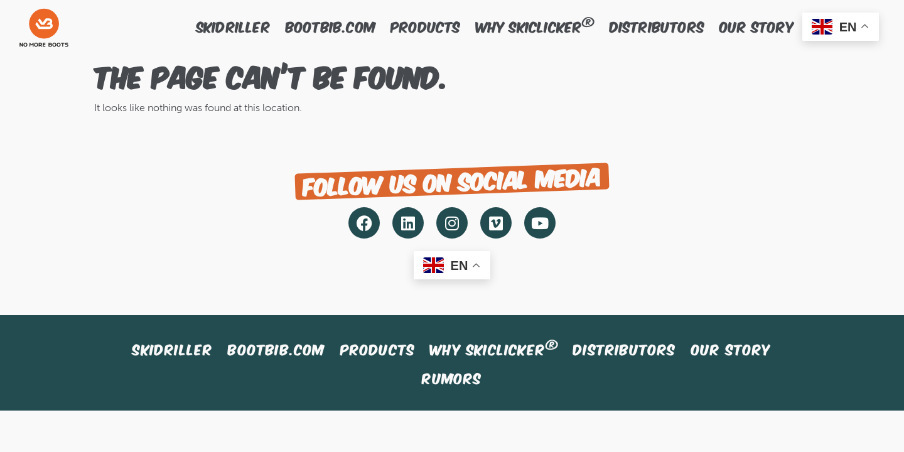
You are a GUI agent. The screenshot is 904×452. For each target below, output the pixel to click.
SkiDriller (233, 25)
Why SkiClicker (535, 25)
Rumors (452, 377)
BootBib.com (330, 25)
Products (425, 25)
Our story (756, 25)
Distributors (657, 25)
